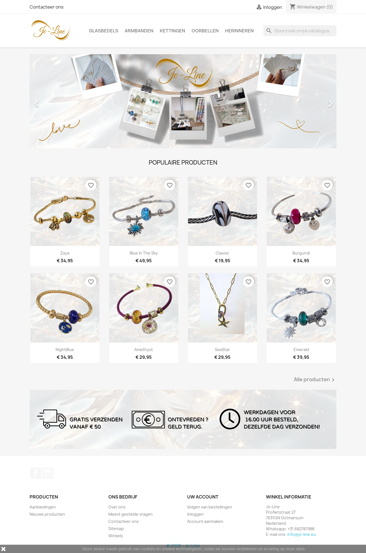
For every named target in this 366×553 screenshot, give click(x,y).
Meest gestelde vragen (130, 514)
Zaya (64, 253)
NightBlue (65, 349)
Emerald (301, 349)
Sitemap (116, 528)
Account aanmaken (205, 521)
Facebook (35, 473)
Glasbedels (103, 31)
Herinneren (239, 31)
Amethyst (143, 349)
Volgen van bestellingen (209, 507)
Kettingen (172, 31)
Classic (222, 253)
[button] (53, 101)
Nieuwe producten (47, 514)
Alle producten (315, 380)
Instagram (47, 473)
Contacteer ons (47, 7)
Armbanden (139, 31)
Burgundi (301, 253)
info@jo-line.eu (301, 534)
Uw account (202, 497)
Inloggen (195, 514)
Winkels (115, 535)
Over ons (117, 507)
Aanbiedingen (43, 507)
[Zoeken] (299, 30)
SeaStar (222, 349)
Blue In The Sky (144, 253)
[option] (183, 101)
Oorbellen (205, 31)
